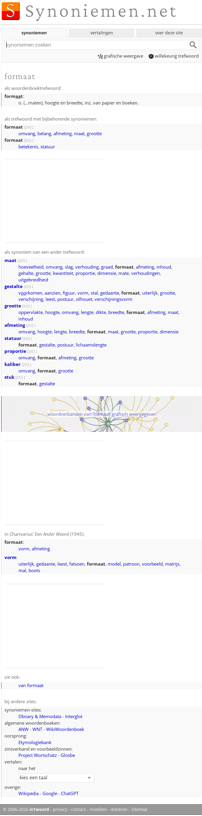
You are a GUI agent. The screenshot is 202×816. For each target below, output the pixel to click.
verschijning (30, 299)
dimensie (106, 273)
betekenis (28, 147)
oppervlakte (30, 312)
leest (50, 299)
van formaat (30, 685)
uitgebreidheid (33, 280)
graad (107, 267)
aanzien (52, 293)
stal (94, 293)
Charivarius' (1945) (46, 534)
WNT (37, 729)
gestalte (13, 286)
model (114, 564)
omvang (26, 133)
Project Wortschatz (37, 755)
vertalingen (101, 33)
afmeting (63, 133)
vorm (82, 293)
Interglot (73, 716)
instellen (98, 809)
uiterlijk (150, 293)
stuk (9, 377)
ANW (23, 729)
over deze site (169, 33)
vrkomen (30, 293)
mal (22, 570)
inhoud (163, 267)
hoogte (52, 312)
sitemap (139, 809)
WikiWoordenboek (65, 729)
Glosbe (68, 755)
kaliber (12, 364)
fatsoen (76, 564)
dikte (101, 312)
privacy (60, 809)
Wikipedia (28, 793)
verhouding (87, 267)
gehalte (25, 273)
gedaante (109, 293)
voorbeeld (152, 564)
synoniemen (34, 33)
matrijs (172, 564)
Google (50, 793)
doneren (119, 809)
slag (69, 267)
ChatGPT (70, 793)
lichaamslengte (91, 345)
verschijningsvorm (113, 299)
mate (123, 273)
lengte (87, 312)
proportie (85, 273)
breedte (116, 312)
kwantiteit (63, 273)
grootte (94, 133)
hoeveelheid (30, 267)
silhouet (84, 299)
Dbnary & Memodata (39, 716)
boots (34, 570)
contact (78, 809)
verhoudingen (145, 273)
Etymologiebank (34, 742)
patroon (131, 564)
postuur (65, 299)
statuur (47, 147)
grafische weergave (120, 56)
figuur (69, 293)
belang (44, 133)
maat (79, 133)
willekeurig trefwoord (174, 56)
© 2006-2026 (26, 809)
